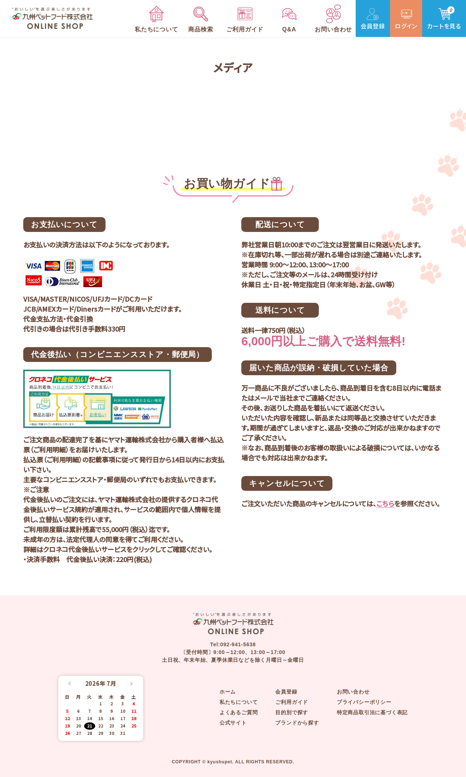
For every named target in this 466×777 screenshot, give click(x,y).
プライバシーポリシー (364, 702)
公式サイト (233, 723)
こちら (385, 503)
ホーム (228, 692)
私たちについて (239, 702)
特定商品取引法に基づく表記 (372, 712)
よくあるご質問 (239, 712)
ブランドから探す (297, 723)
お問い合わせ (353, 692)
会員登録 (286, 692)
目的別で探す (291, 712)
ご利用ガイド (291, 702)
